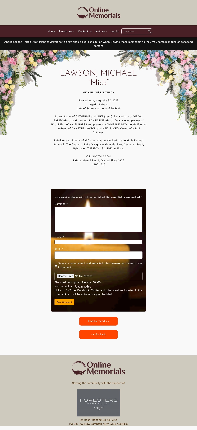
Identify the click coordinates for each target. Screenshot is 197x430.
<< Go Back (98, 334)
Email (58, 248)
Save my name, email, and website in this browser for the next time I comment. (100, 265)
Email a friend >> (98, 321)
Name (59, 237)
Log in (115, 31)
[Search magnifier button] (149, 31)
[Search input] (134, 31)
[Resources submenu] (66, 31)
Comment (61, 203)
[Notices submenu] (101, 31)
